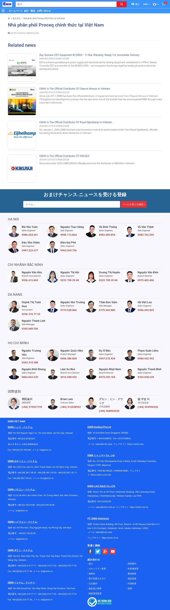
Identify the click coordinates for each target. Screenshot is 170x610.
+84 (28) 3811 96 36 (26, 472)
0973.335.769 (107, 377)
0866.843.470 (30, 377)
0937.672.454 (107, 358)
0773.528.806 (68, 310)
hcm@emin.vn (47, 478)
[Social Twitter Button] (98, 551)
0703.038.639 (146, 377)
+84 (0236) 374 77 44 (22, 571)
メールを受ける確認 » (134, 204)
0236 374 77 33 (31, 314)
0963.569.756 (68, 250)
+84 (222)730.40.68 (45, 505)
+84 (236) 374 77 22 (47, 565)
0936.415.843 (30, 280)
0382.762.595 (146, 234)
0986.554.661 (30, 234)
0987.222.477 (30, 250)
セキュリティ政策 (97, 568)
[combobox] (64, 4)
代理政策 (131, 583)
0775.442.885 (107, 310)
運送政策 (131, 573)
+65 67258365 (124, 438)
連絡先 (91, 573)
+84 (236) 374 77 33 (67, 565)
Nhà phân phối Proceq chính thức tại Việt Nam (44, 18)
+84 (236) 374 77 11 (26, 565)
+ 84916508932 (104, 438)
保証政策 (131, 578)
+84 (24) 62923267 (26, 438)
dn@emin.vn (47, 571)
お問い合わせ (44, 10)
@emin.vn (23, 539)
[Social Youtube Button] (113, 551)
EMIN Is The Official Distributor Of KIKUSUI (64, 156)
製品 (33, 10)
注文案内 (92, 583)
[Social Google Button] (105, 551)
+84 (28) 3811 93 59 (47, 472)
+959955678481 (120, 471)
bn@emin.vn (22, 510)
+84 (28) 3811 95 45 (22, 478)
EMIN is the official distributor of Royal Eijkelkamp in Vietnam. (76, 122)
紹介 (26, 10)
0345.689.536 (30, 328)
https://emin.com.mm (101, 475)
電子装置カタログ (97, 578)
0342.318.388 (30, 362)
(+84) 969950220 (148, 407)
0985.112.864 (68, 234)
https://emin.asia (135, 444)
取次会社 (17, 18)
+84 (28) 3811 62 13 (67, 472)
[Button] (3, 10)
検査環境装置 (95, 593)
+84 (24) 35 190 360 (21, 450)
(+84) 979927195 (32, 407)
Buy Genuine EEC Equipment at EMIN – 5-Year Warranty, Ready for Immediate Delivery (89, 55)
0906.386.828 (68, 358)
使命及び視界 (95, 588)
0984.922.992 (146, 358)
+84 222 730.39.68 (26, 505)
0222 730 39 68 (69, 280)
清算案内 (131, 563)
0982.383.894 (107, 234)
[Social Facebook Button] (90, 551)
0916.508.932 (68, 377)
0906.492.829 (146, 310)
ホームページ (16, 10)
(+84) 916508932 (70, 407)
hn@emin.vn (45, 450)
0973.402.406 (146, 280)
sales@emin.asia (103, 444)
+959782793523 (104, 471)
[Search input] (64, 4)
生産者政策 (132, 568)
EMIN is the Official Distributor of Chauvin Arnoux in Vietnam (74, 88)
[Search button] (122, 4)
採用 (129, 588)
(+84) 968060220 (109, 410)
